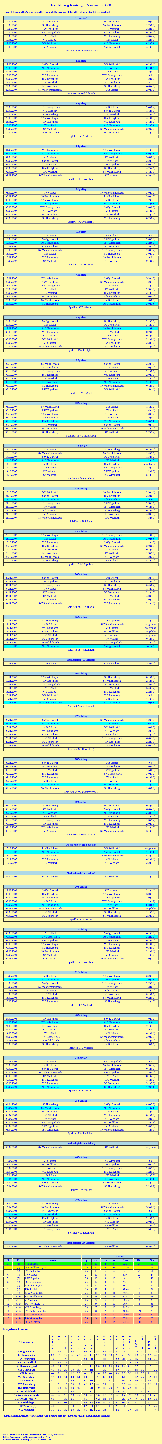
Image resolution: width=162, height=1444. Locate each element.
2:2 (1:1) (150, 812)
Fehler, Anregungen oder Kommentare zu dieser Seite (26, 1437)
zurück (7, 12)
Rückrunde (60, 12)
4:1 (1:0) (150, 1179)
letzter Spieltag (101, 12)
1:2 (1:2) (150, 460)
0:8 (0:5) (150, 905)
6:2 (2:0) (150, 43)
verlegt (151, 646)
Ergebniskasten (84, 12)
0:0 (150, 499)
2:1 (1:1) (150, 1214)
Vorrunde (48, 12)
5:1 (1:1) (150, 382)
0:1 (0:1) (150, 68)
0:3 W (151, 723)
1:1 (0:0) (150, 203)
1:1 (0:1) (150, 328)
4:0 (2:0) (150, 153)
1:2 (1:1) (150, 784)
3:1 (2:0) (150, 1108)
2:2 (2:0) (150, 125)
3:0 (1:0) (150, 303)
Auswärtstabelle (34, 12)
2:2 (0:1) (150, 242)
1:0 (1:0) (150, 421)
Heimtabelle (18, 12)
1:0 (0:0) (150, 538)
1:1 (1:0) (150, 852)
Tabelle (71, 12)
